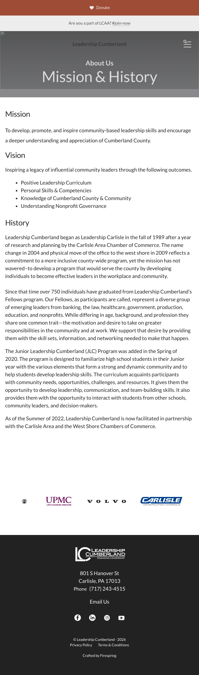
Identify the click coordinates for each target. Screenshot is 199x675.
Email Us (99, 602)
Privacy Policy (81, 645)
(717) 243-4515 (107, 589)
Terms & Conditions (113, 645)
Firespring (108, 655)
